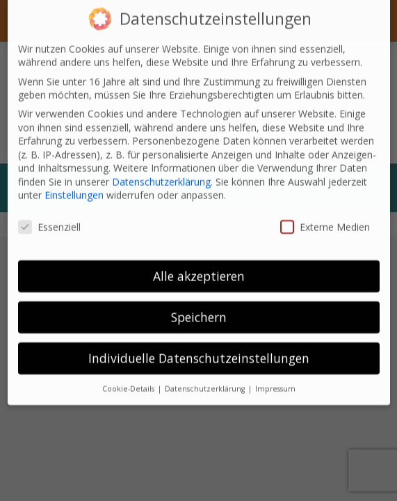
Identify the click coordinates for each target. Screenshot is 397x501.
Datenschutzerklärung (161, 168)
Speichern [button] (199, 303)
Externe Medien (325, 213)
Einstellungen (74, 182)
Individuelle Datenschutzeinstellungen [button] (198, 344)
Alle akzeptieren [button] (199, 262)
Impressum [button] (275, 375)
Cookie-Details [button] (129, 375)
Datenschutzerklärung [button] (206, 375)
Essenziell (49, 213)
